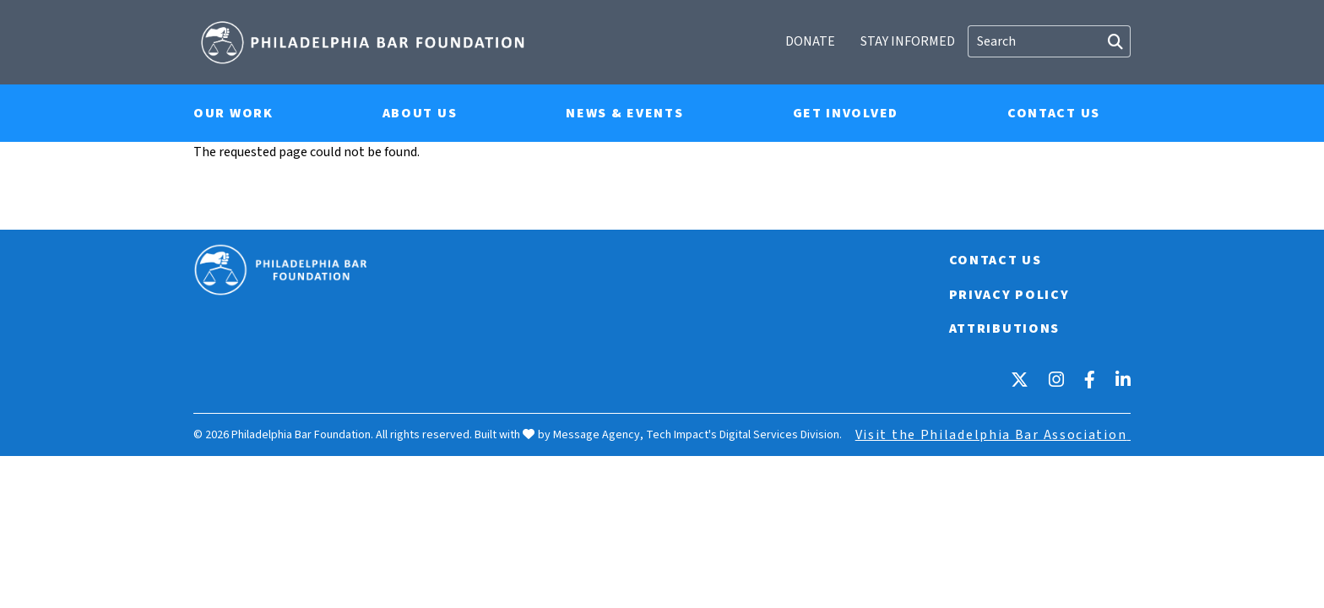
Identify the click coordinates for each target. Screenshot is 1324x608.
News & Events (624, 113)
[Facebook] (1089, 378)
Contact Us (1053, 113)
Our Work (233, 113)
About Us (420, 113)
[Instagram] (1056, 378)
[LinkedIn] (1123, 378)
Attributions (1003, 327)
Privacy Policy (1008, 294)
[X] (1019, 378)
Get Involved (845, 113)
